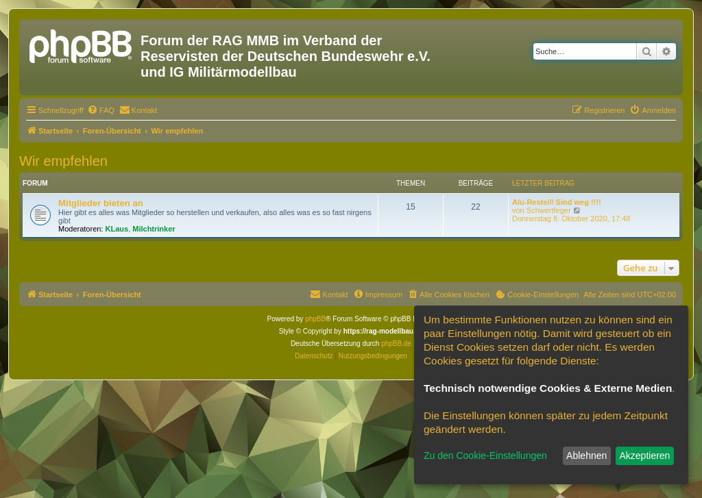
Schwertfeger (548, 210)
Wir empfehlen (63, 161)
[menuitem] (100, 110)
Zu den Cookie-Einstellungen (485, 455)
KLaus (117, 229)
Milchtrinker (153, 229)
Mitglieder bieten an (100, 203)
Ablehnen (586, 455)
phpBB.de (396, 343)
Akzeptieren (644, 455)
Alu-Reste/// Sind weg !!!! (556, 202)
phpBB (315, 319)
